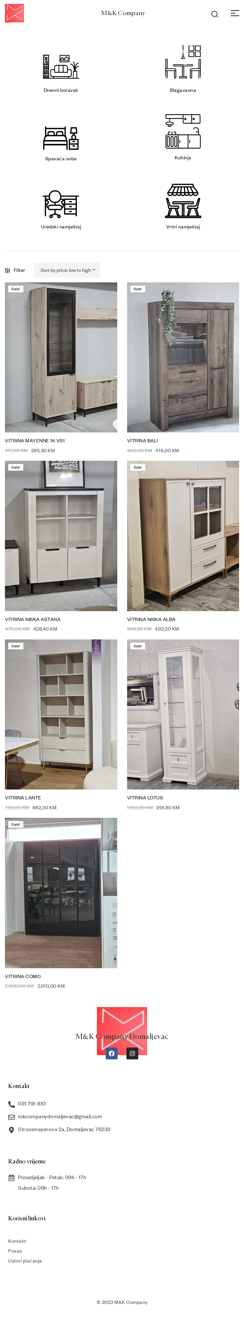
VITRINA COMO (23, 976)
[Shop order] (66, 269)
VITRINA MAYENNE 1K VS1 (35, 440)
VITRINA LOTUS (145, 797)
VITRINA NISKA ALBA (151, 619)
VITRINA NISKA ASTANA (32, 619)
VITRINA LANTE (23, 797)
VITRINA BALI (142, 440)
